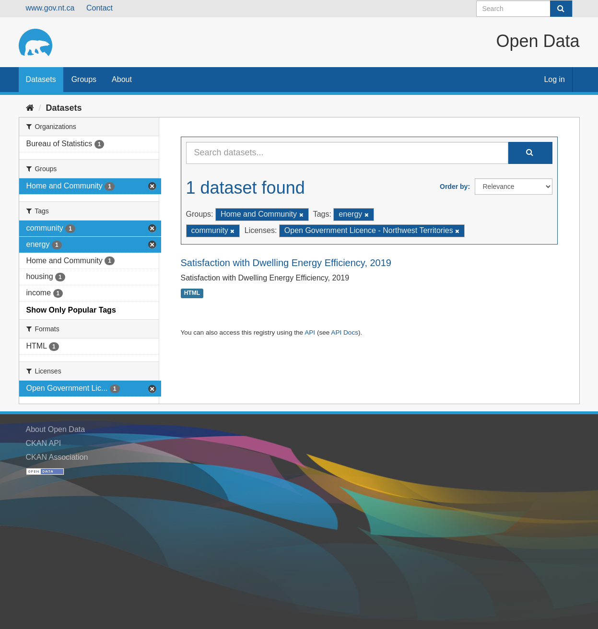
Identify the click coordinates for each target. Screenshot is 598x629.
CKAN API (43, 443)
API (310, 332)
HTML (192, 293)
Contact (99, 8)
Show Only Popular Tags (71, 310)
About (122, 79)
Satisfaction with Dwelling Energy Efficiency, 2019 (286, 262)
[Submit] (561, 8)
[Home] (30, 108)
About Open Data (55, 429)
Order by (454, 186)
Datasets (41, 79)
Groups (83, 79)
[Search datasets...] (347, 153)
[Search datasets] (524, 8)
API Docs (344, 332)
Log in (554, 79)
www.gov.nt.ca (50, 8)
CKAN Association (57, 457)
